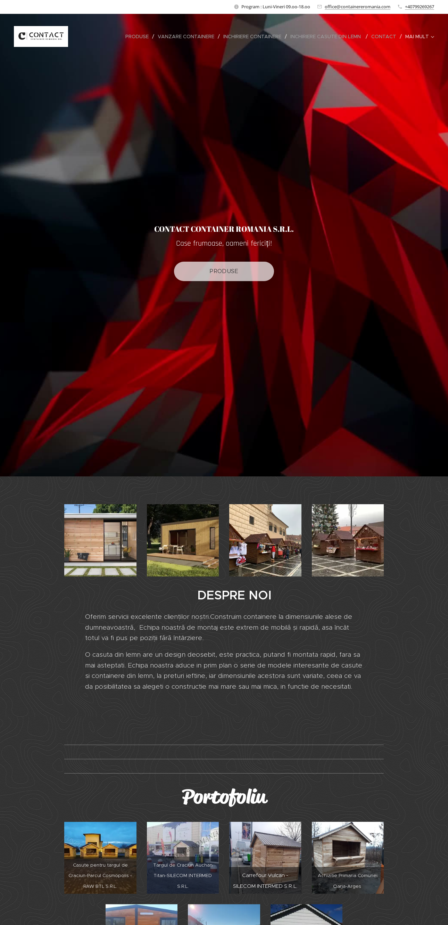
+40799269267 (419, 6)
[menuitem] (139, 36)
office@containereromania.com (357, 6)
